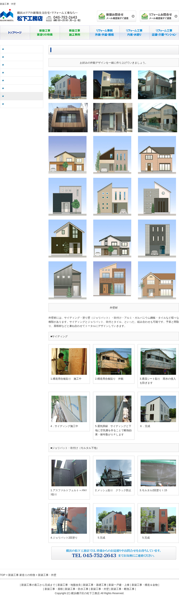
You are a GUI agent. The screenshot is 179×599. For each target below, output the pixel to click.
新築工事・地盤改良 (16, 49)
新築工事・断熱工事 (16, 104)
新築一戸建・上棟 (15, 64)
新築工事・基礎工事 (16, 57)
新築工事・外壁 (14, 96)
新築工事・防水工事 (16, 88)
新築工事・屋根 (14, 80)
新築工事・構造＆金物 (18, 72)
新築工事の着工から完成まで (38, 584)
